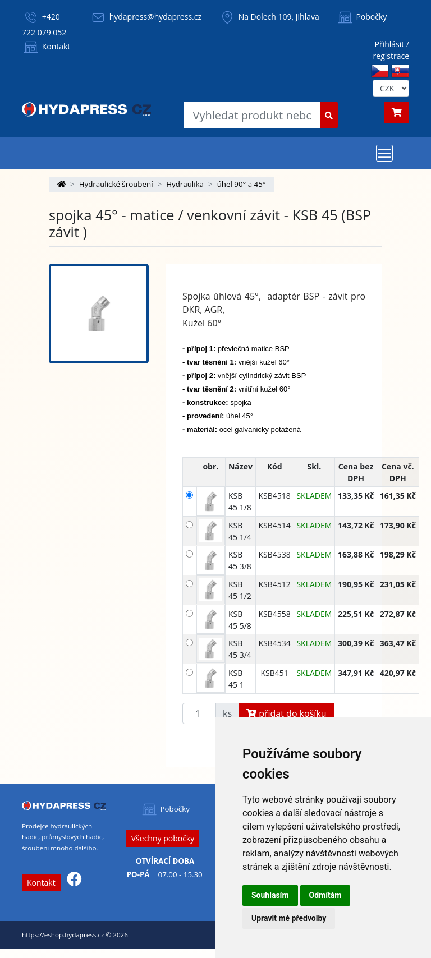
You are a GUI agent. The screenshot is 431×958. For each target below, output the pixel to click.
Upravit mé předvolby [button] (288, 918)
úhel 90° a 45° (241, 184)
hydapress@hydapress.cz (155, 16)
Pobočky (361, 16)
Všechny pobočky (162, 838)
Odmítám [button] (325, 895)
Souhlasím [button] (270, 895)
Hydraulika (185, 184)
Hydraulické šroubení (116, 184)
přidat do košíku (286, 713)
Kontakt (46, 46)
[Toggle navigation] (384, 153)
